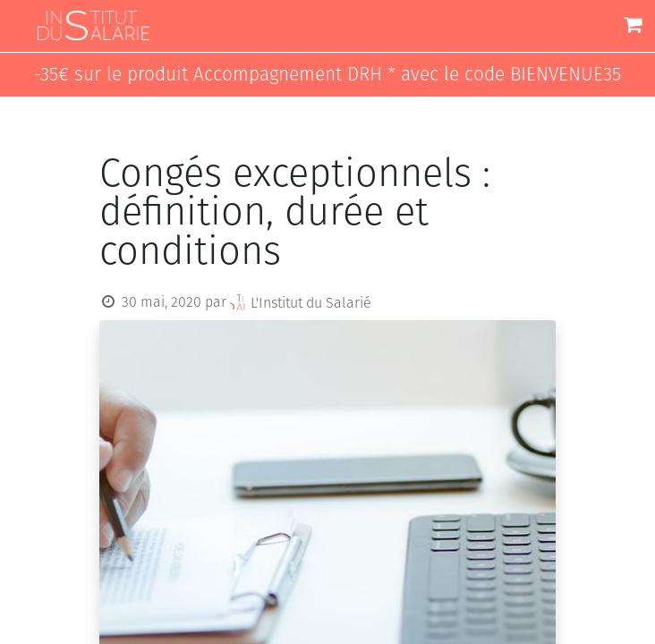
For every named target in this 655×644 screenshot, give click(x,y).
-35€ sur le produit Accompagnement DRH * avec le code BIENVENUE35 (327, 75)
